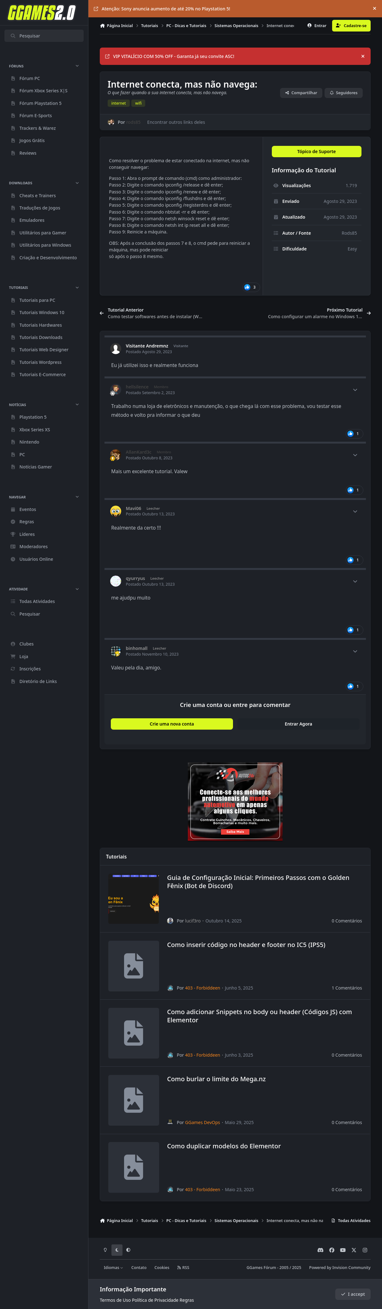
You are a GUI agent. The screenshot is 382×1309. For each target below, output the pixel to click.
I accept (353, 1294)
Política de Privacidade (155, 1300)
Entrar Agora (298, 724)
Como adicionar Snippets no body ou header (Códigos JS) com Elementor (259, 1016)
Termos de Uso (115, 1300)
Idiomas (113, 1267)
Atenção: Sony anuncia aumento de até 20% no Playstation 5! (162, 9)
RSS (183, 1267)
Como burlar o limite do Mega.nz (216, 1079)
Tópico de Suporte (316, 151)
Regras (187, 1300)
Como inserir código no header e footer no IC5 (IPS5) (246, 944)
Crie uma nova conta (172, 724)
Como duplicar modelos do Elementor (224, 1146)
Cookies (161, 1267)
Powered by (339, 1267)
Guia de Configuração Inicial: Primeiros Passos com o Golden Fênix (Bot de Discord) (258, 881)
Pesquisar (25, 35)
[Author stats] (355, 389)
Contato (138, 1267)
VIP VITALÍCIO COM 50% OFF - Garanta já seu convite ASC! (169, 56)
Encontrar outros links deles (176, 122)
